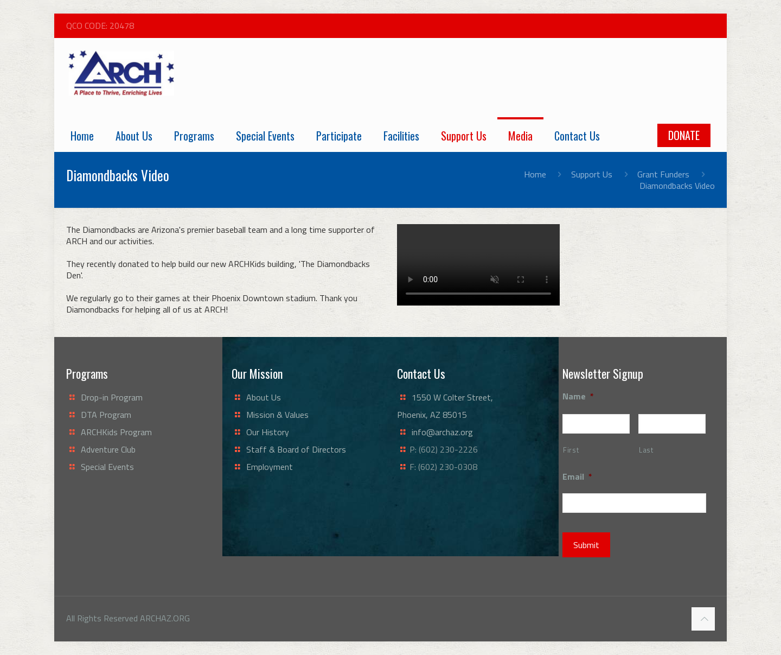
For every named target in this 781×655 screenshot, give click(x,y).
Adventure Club (108, 449)
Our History (267, 431)
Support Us (591, 174)
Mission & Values (277, 414)
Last (646, 449)
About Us (263, 397)
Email (577, 476)
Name (578, 396)
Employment (269, 466)
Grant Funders (663, 174)
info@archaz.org (442, 431)
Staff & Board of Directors (296, 449)
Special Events (107, 466)
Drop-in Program (112, 397)
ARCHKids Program (116, 431)
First (571, 449)
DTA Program (106, 414)
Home (535, 174)
